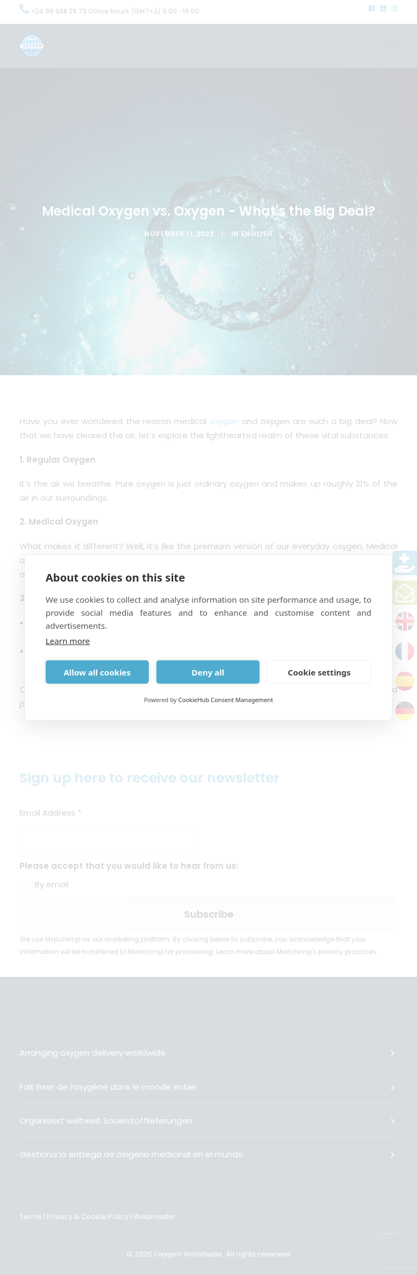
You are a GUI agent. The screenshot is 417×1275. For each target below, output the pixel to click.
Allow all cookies (97, 672)
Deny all (208, 672)
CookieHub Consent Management (225, 700)
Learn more (68, 640)
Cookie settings (319, 672)
